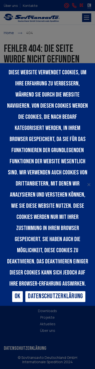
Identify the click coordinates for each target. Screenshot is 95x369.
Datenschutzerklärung (55, 296)
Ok (18, 296)
